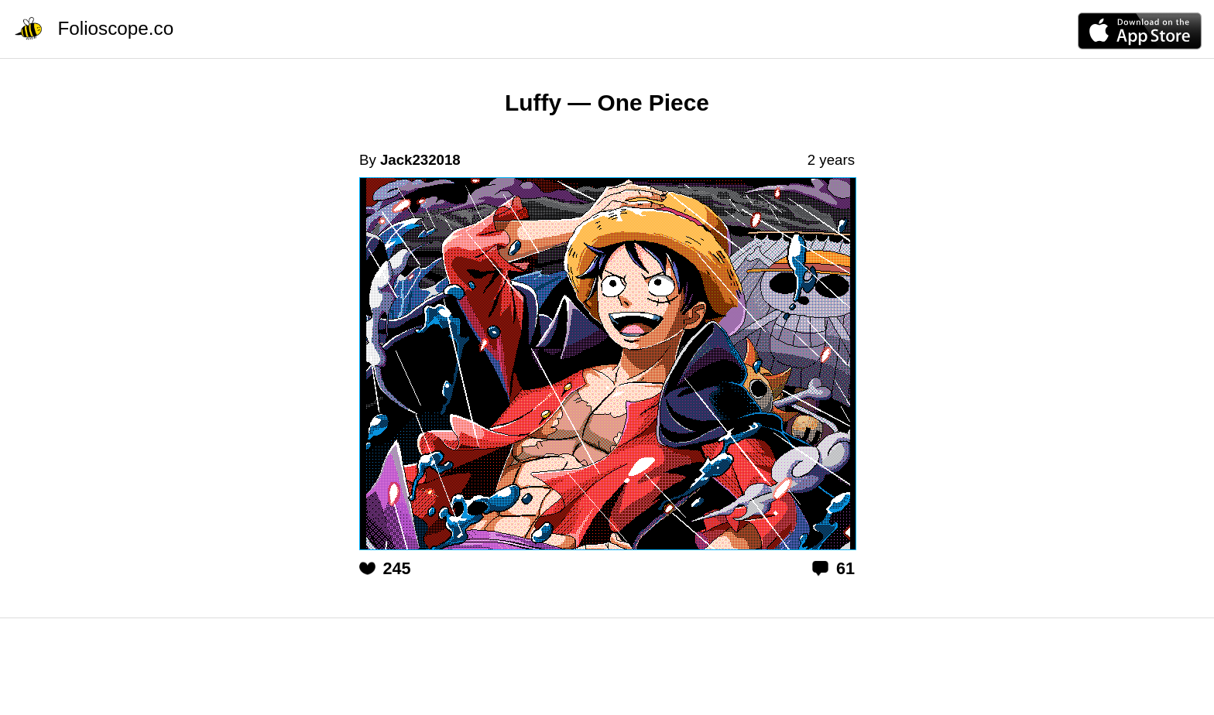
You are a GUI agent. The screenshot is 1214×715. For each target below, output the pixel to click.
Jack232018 (420, 160)
